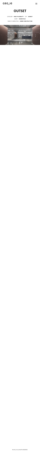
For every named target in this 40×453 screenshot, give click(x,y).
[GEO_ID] (7, 3)
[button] (36, 3)
